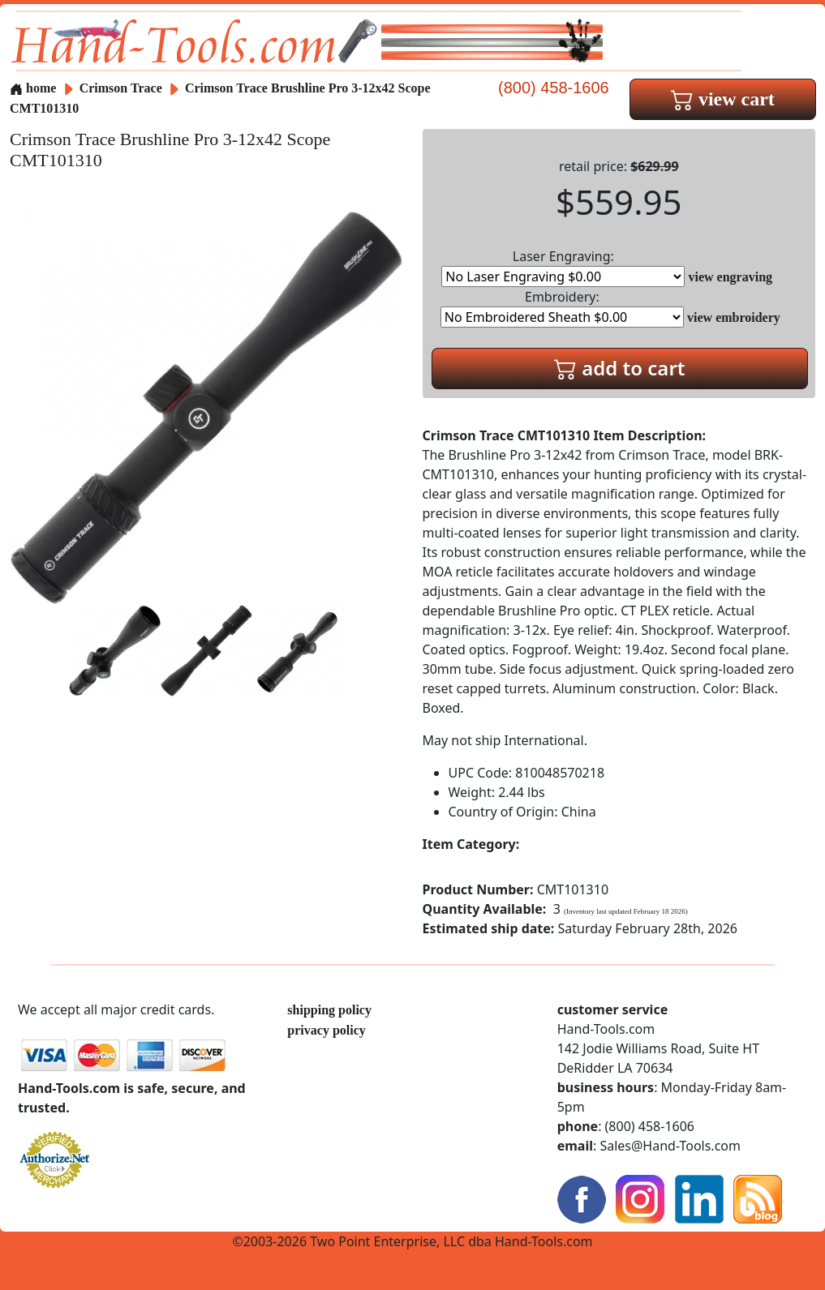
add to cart (619, 367)
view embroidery (733, 317)
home (33, 88)
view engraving (731, 277)
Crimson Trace (122, 88)
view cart (723, 99)
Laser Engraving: (563, 267)
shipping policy (329, 1010)
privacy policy (326, 1030)
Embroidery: (562, 308)
